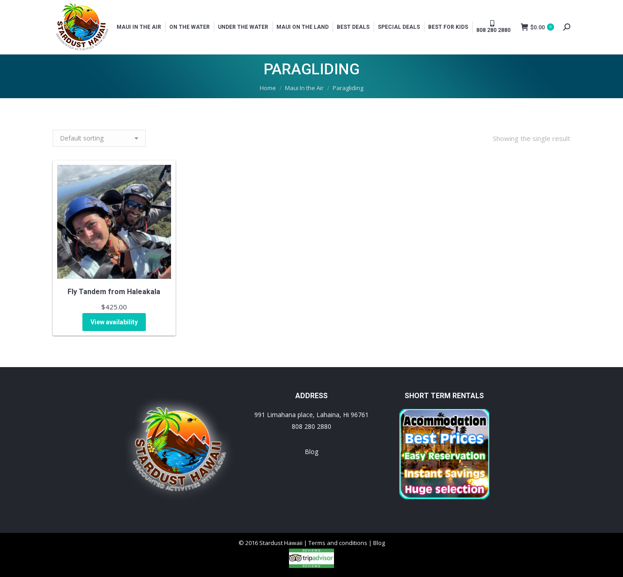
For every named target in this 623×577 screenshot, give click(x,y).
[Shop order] (99, 138)
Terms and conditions (337, 543)
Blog (311, 451)
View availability (114, 322)
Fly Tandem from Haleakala (114, 291)
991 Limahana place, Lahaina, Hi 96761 (311, 414)
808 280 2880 (311, 426)
